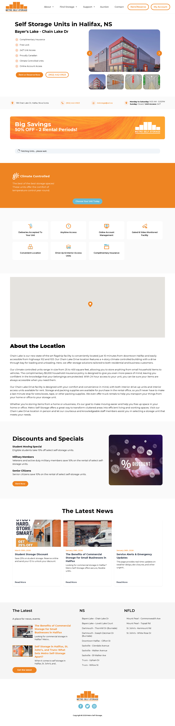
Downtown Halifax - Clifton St (96, 641)
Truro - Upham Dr (90, 660)
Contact (119, 7)
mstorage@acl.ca (105, 103)
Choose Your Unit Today (87, 201)
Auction (104, 7)
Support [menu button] (89, 7)
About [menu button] (49, 7)
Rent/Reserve (138, 7)
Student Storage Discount (31, 554)
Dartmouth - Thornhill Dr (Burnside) (99, 628)
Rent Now (20, 484)
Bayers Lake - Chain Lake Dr (95, 618)
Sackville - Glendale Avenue (95, 646)
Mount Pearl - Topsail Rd (139, 623)
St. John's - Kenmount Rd (139, 628)
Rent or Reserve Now (29, 75)
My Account (160, 7)
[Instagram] (94, 706)
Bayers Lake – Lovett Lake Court (97, 623)
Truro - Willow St (90, 665)
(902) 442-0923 (57, 74)
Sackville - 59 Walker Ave (94, 655)
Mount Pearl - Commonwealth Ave (143, 618)
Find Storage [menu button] (68, 7)
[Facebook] (80, 706)
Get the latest (24, 670)
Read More (20, 582)
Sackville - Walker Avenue (94, 650)
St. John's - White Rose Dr (139, 633)
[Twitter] (87, 706)
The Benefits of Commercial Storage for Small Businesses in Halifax (86, 558)
